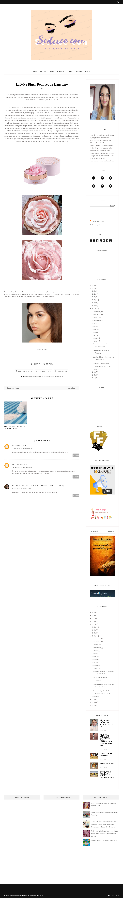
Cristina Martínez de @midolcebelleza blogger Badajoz (39, 486)
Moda (52, 72)
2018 (93, 306)
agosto (95, 323)
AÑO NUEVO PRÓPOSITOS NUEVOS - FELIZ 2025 (106, 723)
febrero (95, 341)
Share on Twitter (44, 371)
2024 (93, 288)
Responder (76, 455)
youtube (94, 187)
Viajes (70, 72)
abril (94, 335)
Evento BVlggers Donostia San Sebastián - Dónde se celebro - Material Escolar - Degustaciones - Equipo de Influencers (104, 824)
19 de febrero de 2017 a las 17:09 (22, 448)
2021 (93, 297)
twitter (102, 179)
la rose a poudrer (49, 376)
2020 (93, 300)
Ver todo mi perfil (95, 225)
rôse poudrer (59, 376)
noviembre (96, 314)
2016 (93, 372)
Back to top (113, 895)
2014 (93, 378)
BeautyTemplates (30, 895)
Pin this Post (62, 371)
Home (35, 72)
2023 (93, 291)
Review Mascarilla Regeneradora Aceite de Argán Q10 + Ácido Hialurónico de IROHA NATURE (104, 833)
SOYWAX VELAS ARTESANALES (106, 754)
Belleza (43, 72)
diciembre (96, 311)
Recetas (79, 72)
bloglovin (110, 179)
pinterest (102, 187)
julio (94, 326)
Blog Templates (9, 895)
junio (94, 329)
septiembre (97, 320)
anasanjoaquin (19, 445)
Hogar (87, 72)
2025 (93, 285)
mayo (95, 332)
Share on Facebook (25, 371)
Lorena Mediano (20, 464)
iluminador (33, 376)
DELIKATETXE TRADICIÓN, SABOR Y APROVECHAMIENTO (107, 776)
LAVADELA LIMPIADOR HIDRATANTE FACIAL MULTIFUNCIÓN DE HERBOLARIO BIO (106, 739)
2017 (93, 308)
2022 (93, 294)
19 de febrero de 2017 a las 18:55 (22, 467)
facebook (93, 179)
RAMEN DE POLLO (107, 763)
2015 (93, 375)
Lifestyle (60, 72)
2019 (93, 303)
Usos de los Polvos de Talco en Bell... (14, 427)
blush (28, 376)
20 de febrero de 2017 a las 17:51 (22, 489)
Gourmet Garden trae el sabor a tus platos (104, 840)
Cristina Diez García (98, 221)
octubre (95, 317)
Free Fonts (40, 895)
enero (95, 369)
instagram (110, 187)
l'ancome (40, 376)
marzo (95, 338)
